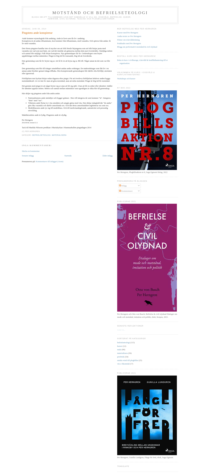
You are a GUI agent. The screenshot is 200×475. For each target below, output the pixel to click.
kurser (119, 346)
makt (119, 349)
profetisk (120, 357)
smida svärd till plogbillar (127, 360)
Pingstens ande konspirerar (37, 32)
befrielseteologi (41, 135)
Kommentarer (126, 191)
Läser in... (121, 330)
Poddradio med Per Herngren (129, 43)
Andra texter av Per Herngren (129, 36)
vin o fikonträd (123, 364)
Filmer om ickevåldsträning (128, 40)
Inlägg (123, 185)
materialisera (59, 135)
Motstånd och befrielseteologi (100, 12)
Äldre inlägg (107, 155)
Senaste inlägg (28, 155)
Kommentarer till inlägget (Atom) (49, 161)
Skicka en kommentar (31, 151)
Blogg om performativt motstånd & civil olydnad (137, 47)
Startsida (68, 155)
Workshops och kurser (126, 78)
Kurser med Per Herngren (127, 32)
